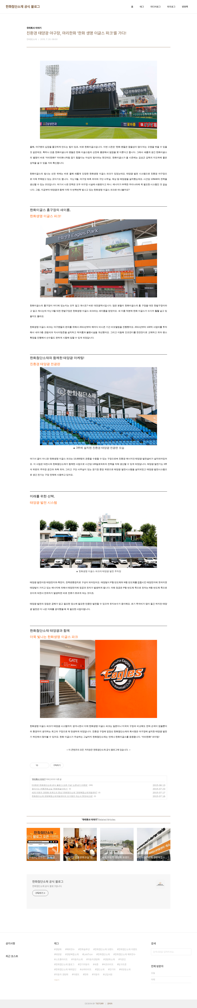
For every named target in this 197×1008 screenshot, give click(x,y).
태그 (142, 6)
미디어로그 (156, 6)
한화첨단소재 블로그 (65, 964)
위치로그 (171, 6)
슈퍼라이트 (86, 969)
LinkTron (88, 954)
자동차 (96, 974)
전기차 (112, 969)
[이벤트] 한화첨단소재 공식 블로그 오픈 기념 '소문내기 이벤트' (60, 785)
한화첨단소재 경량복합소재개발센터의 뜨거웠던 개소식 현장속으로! (62, 796)
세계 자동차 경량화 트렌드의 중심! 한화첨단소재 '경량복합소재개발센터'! (64, 792)
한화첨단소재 (104, 954)
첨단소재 (100, 969)
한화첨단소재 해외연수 (125, 954)
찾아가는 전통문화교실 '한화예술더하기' (50, 789)
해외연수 (71, 949)
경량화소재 (110, 959)
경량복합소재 (73, 954)
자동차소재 (78, 959)
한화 (86, 974)
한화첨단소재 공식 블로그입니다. (47, 886)
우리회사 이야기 (38, 779)
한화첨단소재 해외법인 (66, 969)
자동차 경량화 (62, 974)
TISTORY (99, 1003)
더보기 (56, 980)
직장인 (123, 959)
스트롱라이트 (62, 959)
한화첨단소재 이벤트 (127, 949)
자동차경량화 (94, 959)
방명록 (185, 6)
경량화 (59, 949)
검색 (188, 952)
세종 (96, 964)
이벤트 (76, 974)
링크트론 (122, 964)
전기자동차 (84, 964)
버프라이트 (108, 964)
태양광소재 (125, 969)
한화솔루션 (85, 949)
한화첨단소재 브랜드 (104, 949)
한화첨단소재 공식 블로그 (23, 7)
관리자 (109, 1003)
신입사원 (108, 974)
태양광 (59, 954)
